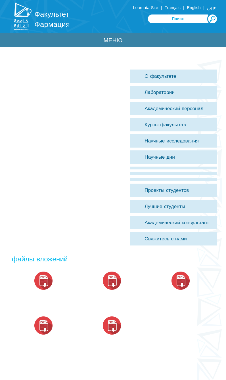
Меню (112, 40)
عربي (211, 8)
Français (172, 8)
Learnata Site (145, 8)
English (193, 8)
